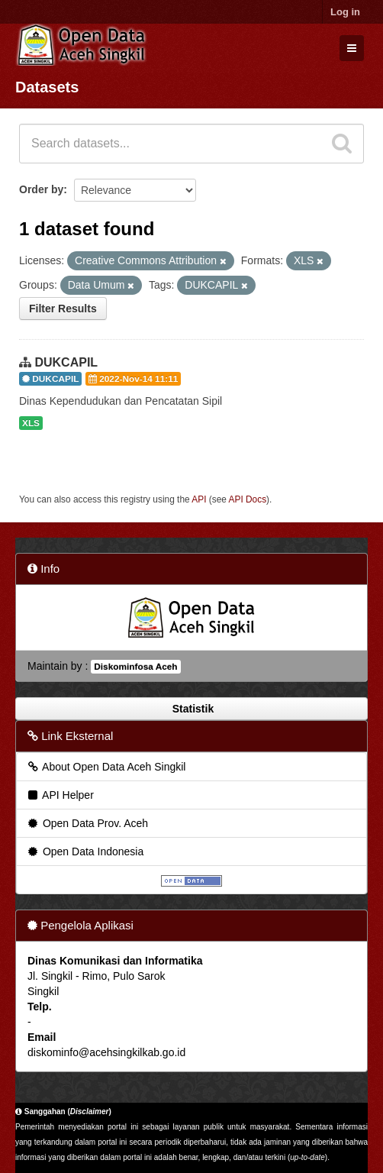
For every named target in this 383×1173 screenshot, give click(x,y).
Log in (345, 12)
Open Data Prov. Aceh (87, 823)
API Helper (60, 795)
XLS (31, 423)
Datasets (47, 87)
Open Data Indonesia (84, 851)
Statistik (191, 709)
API (199, 499)
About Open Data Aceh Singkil (105, 767)
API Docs (248, 499)
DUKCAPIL (66, 362)
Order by (41, 189)
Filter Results (63, 308)
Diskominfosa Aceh (135, 666)
